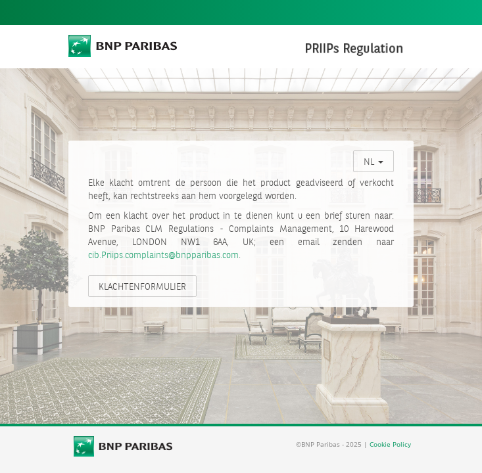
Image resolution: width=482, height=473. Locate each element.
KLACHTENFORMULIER (142, 287)
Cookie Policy (390, 444)
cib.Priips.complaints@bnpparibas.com (163, 255)
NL (373, 162)
